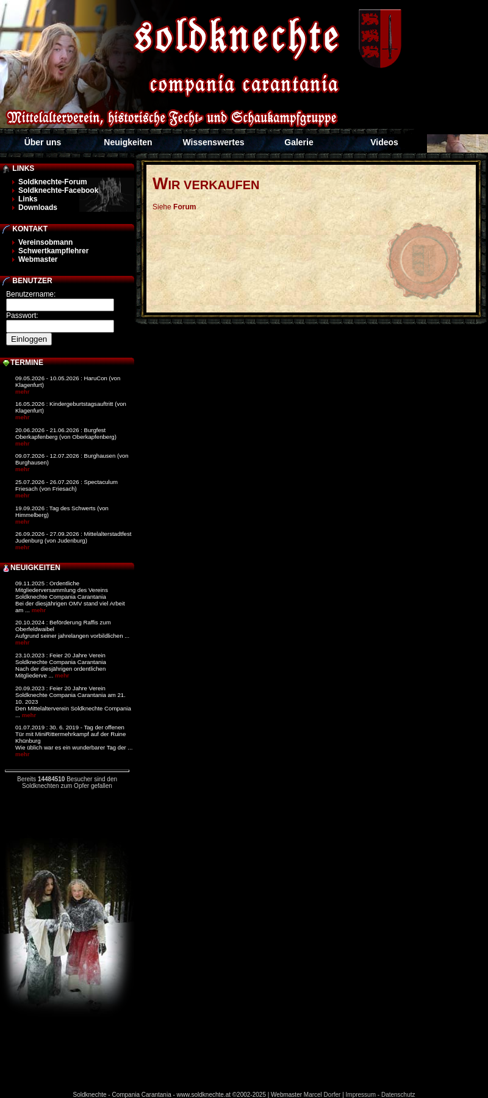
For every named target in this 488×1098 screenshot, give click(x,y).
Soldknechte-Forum (52, 182)
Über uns (43, 142)
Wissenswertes (213, 142)
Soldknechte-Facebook (58, 190)
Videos (384, 142)
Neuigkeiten (128, 142)
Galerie (298, 142)
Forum (184, 207)
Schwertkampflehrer (53, 251)
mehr (22, 391)
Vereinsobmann (45, 242)
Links (27, 199)
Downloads (37, 207)
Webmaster (37, 259)
